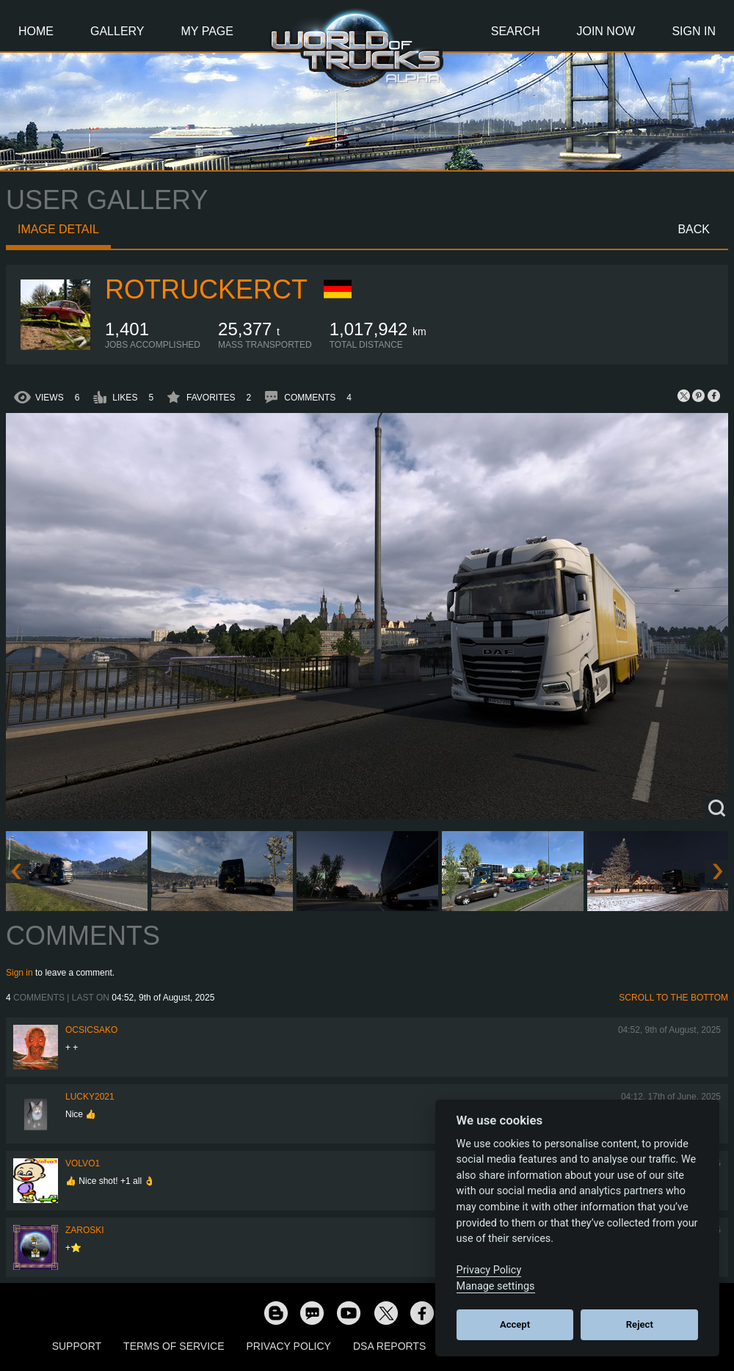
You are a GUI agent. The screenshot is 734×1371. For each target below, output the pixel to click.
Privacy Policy (289, 1346)
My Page (207, 31)
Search (515, 31)
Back (693, 229)
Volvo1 (82, 1163)
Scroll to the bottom (673, 997)
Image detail (58, 229)
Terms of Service (173, 1346)
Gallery (117, 31)
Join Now (605, 31)
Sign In (694, 31)
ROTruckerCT (206, 289)
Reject (639, 1324)
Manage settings (496, 1286)
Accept (515, 1324)
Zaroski (84, 1230)
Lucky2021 (90, 1097)
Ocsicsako (91, 1030)
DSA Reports (389, 1346)
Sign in (19, 973)
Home (36, 31)
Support (76, 1346)
